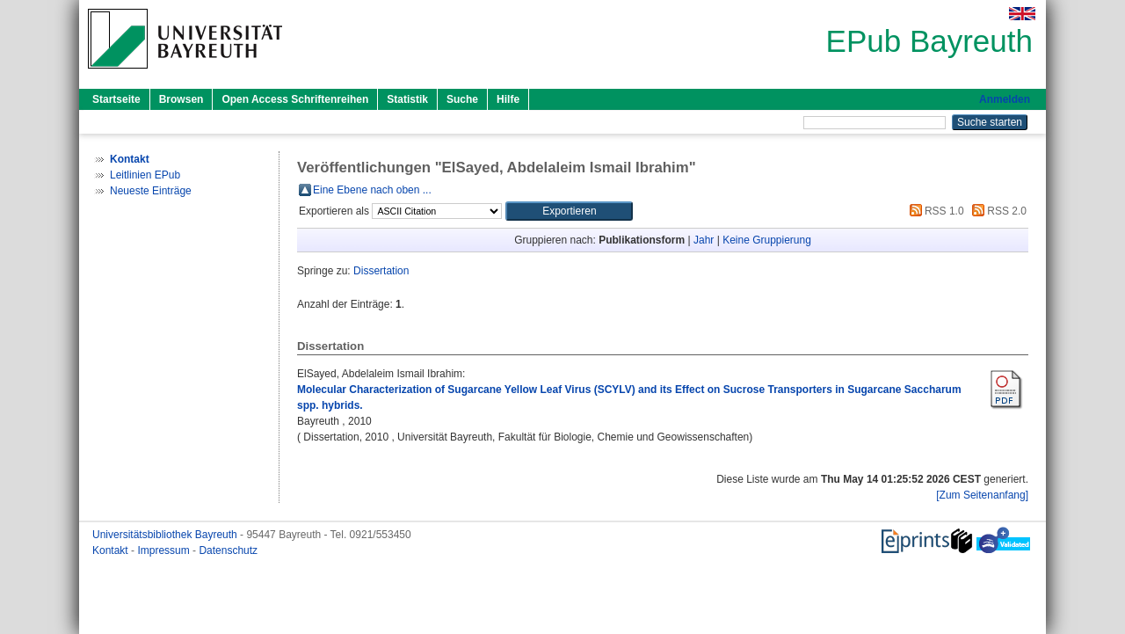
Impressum (164, 550)
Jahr (703, 240)
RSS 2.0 (997, 211)
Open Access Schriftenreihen (294, 99)
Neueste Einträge (151, 191)
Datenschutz (228, 550)
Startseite (116, 99)
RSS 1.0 (934, 211)
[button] (569, 211)
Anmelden (1004, 99)
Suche (462, 99)
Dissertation (381, 271)
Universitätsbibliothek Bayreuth (166, 534)
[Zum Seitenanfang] (982, 495)
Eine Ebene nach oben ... (372, 190)
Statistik (407, 99)
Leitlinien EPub (145, 175)
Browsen (181, 99)
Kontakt (111, 550)
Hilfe (508, 99)
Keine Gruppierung (766, 240)
